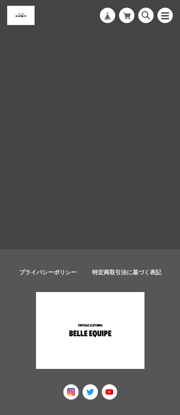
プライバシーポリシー (48, 272)
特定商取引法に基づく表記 (126, 272)
